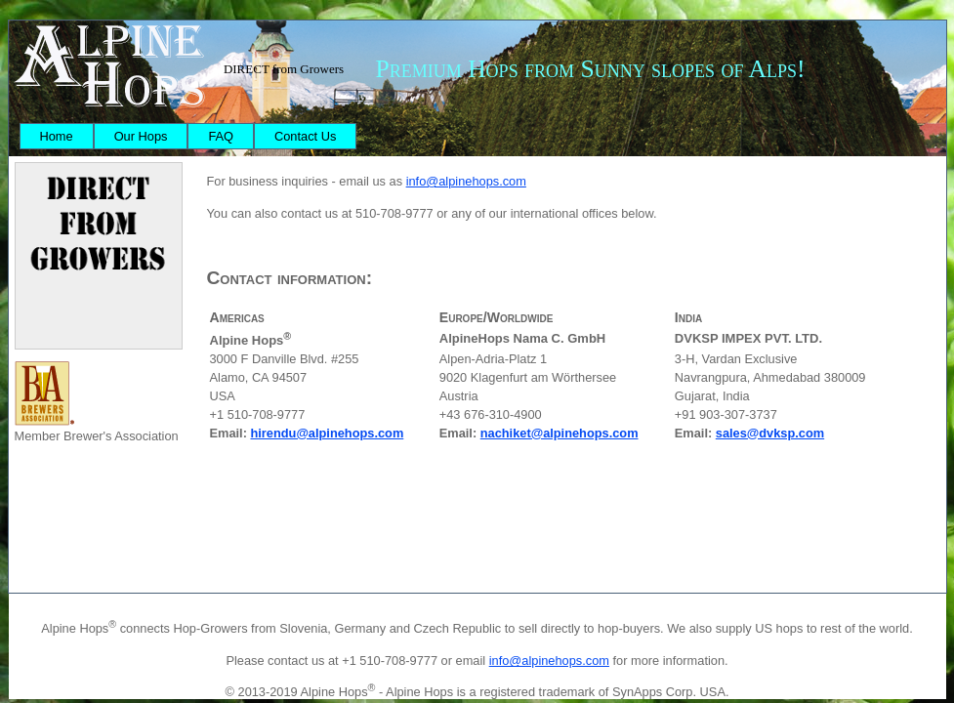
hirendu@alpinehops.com (326, 433)
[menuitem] (57, 136)
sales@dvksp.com (770, 433)
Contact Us (305, 136)
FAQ (220, 136)
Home (56, 136)
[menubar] (188, 136)
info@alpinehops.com (466, 181)
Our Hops (141, 136)
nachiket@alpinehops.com (559, 433)
